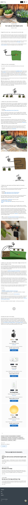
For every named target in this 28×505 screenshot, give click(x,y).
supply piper (10, 199)
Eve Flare (14, 417)
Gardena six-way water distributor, (14, 270)
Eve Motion (21, 437)
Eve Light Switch (15, 437)
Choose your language (4, 499)
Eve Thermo (14, 438)
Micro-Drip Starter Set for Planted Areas (12, 192)
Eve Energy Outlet (19, 322)
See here (24, 122)
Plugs (2, 202)
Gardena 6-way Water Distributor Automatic (10, 290)
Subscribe (3, 446)
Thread (14, 440)
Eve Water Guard (4, 440)
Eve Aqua (18, 41)
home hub (14, 128)
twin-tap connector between (13, 216)
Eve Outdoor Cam (4, 438)
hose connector (4, 44)
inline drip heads (8, 201)
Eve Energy (6, 322)
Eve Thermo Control (21, 438)
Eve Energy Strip (4, 437)
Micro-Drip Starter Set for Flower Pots (12, 110)
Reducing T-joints (4, 200)
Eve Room (9, 438)
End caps (3, 201)
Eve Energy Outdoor (11, 322)
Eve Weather (10, 440)
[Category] (14, 433)
